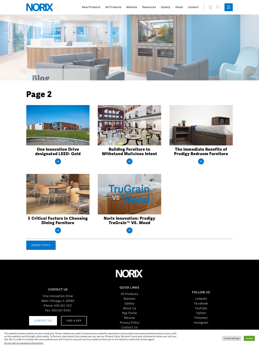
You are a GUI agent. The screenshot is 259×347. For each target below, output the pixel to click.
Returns (129, 318)
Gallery (165, 7)
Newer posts (41, 245)
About (179, 7)
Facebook (201, 303)
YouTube (201, 308)
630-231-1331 (63, 305)
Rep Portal (129, 313)
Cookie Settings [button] (231, 338)
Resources (149, 7)
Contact (193, 7)
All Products (113, 7)
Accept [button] (249, 338)
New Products (91, 7)
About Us (129, 308)
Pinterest (201, 318)
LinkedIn (201, 299)
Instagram (201, 322)
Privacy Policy (129, 322)
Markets (131, 7)
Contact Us (129, 327)
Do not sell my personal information (23, 343)
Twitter (201, 313)
